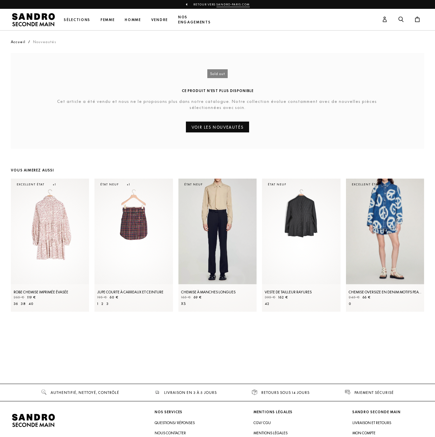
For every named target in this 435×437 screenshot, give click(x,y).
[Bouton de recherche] (401, 20)
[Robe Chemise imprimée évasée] (50, 245)
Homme (133, 20)
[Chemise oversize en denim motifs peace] (385, 245)
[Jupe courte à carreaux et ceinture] (133, 245)
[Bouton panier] (417, 20)
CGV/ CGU (262, 423)
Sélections (77, 20)
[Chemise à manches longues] (217, 245)
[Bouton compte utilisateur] (385, 20)
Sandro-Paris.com (233, 4)
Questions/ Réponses (175, 423)
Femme (108, 20)
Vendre (159, 20)
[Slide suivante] (410, 252)
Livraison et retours (371, 423)
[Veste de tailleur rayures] (301, 245)
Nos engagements (194, 19)
